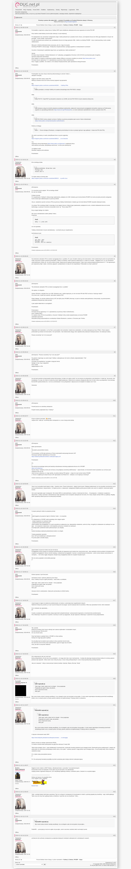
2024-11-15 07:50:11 (21, 184)
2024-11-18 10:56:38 (21, 678)
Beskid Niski (35, 785)
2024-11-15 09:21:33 (21, 327)
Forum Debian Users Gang (43, 25)
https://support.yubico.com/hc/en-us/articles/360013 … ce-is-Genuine (50, 138)
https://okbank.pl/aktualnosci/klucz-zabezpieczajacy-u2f (46, 456)
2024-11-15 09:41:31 (21, 400)
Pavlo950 (18, 681)
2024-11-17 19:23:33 (21, 654)
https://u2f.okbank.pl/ (37, 468)
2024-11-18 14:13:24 (21, 835)
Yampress (18, 162)
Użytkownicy (50, 9)
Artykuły (29, 9)
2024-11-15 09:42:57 (21, 416)
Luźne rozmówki (57, 25)
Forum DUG (36, 9)
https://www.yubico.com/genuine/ (56, 143)
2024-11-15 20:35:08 (21, 547)
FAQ (24, 9)
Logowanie (72, 9)
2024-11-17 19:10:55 (21, 625)
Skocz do (30, 864)
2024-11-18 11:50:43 (21, 791)
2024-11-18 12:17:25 (21, 816)
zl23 (16, 30)
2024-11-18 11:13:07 (21, 705)
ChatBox (43, 9)
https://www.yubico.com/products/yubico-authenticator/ (49, 121)
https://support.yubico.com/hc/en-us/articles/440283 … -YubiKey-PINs (50, 85)
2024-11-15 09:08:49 (21, 256)
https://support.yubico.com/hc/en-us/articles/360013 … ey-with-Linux (49, 178)
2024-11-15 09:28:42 (21, 352)
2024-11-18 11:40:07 (21, 765)
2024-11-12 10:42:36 (21, 71)
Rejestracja (64, 9)
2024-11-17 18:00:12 (21, 572)
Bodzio (17, 768)
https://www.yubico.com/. (89, 58)
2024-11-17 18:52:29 (21, 600)
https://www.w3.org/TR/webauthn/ (63, 110)
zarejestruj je (32, 13)
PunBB (114, 862)
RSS (77, 9)
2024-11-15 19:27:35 (21, 508)
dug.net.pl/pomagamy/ (71, 21)
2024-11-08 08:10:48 (21, 27)
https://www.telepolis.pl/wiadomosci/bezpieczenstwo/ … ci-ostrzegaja (50, 737)
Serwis (17, 699)
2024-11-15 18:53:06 (21, 483)
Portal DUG (19, 9)
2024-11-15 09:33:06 (21, 376)
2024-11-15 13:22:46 (21, 440)
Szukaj (57, 9)
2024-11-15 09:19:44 (21, 281)
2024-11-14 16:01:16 (21, 159)
